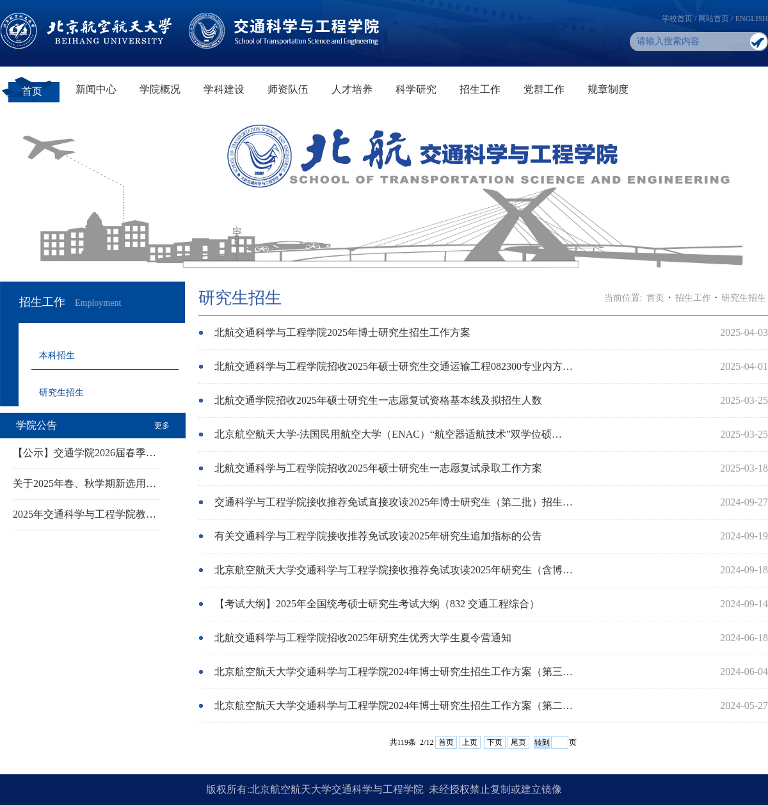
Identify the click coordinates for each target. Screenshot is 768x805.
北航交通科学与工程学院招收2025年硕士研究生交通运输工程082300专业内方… (393, 366)
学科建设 (224, 89)
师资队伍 (288, 89)
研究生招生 (61, 392)
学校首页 (677, 18)
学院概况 (160, 89)
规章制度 (608, 89)
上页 (469, 742)
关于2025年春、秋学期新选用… (84, 483)
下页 (494, 742)
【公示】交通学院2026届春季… (84, 452)
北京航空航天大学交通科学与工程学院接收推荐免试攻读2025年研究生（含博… (393, 569)
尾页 (518, 742)
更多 (162, 425)
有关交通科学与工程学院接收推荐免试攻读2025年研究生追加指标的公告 (378, 535)
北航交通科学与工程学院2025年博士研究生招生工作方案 (342, 332)
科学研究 (416, 89)
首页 (32, 91)
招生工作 (480, 89)
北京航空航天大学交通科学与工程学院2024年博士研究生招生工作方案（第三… (393, 671)
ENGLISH (751, 18)
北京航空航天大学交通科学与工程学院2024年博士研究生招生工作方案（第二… (393, 705)
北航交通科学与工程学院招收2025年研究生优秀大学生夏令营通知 (362, 637)
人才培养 (352, 89)
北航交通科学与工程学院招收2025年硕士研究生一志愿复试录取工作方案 (378, 468)
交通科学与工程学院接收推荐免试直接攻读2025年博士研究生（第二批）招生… (393, 502)
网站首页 (713, 18)
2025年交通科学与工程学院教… (84, 514)
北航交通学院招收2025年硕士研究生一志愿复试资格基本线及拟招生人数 (378, 400)
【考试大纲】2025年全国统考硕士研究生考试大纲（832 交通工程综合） (377, 603)
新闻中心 (96, 89)
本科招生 (57, 355)
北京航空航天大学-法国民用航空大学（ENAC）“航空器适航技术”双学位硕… (388, 434)
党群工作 (544, 89)
